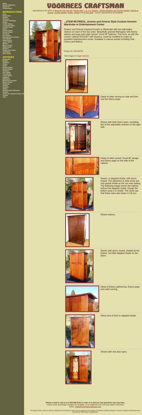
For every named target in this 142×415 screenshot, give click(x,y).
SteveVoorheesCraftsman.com (88, 407)
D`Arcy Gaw (88, 13)
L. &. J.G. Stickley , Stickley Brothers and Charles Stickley (106, 11)
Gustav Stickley (60, 13)
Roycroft (58, 11)
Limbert (77, 13)
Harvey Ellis (78, 11)
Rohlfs (70, 13)
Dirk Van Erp (67, 11)
